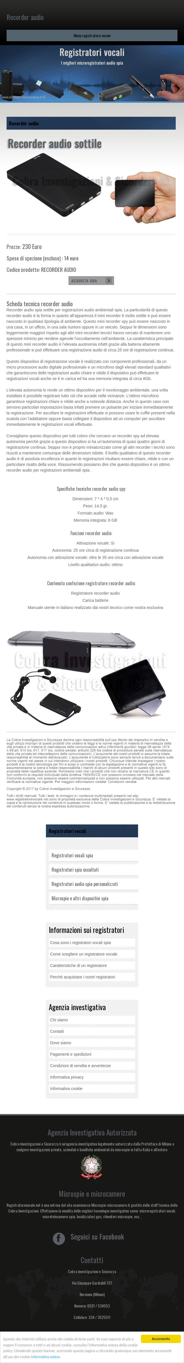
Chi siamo (59, 1020)
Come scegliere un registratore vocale (84, 954)
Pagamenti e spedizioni (71, 1054)
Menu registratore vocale (92, 35)
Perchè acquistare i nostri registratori (82, 977)
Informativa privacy (67, 1077)
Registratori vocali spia (72, 855)
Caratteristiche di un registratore (78, 965)
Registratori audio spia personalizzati (85, 884)
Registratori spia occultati (75, 869)
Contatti (57, 1031)
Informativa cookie (66, 1088)
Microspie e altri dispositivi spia (80, 898)
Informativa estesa (45, 1357)
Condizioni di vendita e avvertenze (80, 1065)
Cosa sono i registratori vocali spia (80, 942)
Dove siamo (60, 1042)
